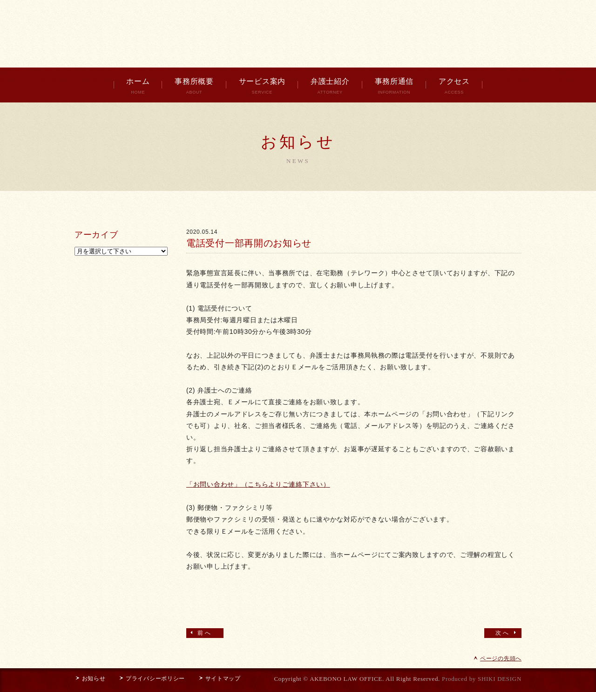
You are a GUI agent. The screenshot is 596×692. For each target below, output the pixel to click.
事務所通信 (394, 86)
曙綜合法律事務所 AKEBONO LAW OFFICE (298, 32)
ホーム (137, 86)
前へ (200, 632)
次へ (507, 632)
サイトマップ (219, 678)
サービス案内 (262, 86)
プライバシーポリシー (151, 678)
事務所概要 (194, 86)
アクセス (454, 86)
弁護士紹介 (330, 86)
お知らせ (89, 678)
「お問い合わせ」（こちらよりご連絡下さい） (258, 484)
